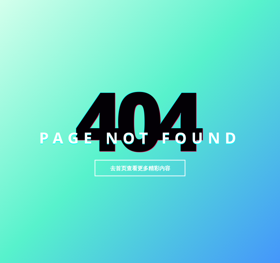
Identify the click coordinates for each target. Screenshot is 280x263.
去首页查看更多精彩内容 (140, 168)
